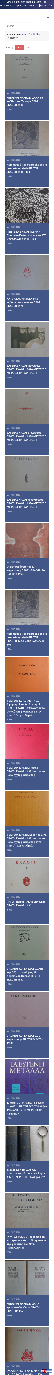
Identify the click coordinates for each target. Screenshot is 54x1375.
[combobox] (19, 26)
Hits (28, 47)
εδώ (50, 5)
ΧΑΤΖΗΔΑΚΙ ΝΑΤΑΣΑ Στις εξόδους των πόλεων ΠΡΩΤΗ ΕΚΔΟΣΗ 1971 (24, 304)
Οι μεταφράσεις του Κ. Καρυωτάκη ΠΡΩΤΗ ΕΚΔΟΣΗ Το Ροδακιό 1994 (26, 575)
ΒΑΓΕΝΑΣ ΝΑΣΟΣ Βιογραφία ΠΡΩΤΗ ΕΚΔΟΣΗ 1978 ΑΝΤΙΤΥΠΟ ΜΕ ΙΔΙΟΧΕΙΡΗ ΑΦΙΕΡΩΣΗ (26, 439)
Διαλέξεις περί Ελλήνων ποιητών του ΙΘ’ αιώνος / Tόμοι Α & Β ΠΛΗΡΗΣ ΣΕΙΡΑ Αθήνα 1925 (26, 1184)
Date (19, 47)
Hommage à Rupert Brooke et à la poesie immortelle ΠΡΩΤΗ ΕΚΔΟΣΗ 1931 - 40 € (27, 169)
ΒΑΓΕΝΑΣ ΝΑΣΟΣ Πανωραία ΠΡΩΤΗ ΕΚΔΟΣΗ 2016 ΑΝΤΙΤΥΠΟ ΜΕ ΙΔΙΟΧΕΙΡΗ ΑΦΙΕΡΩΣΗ (26, 372)
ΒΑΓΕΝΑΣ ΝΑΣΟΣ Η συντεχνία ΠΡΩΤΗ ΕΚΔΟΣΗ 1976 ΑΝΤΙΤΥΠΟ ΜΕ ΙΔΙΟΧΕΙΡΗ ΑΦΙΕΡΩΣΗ (26, 507)
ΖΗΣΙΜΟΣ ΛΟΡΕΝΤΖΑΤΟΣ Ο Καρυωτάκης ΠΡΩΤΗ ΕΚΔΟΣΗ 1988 (25, 1048)
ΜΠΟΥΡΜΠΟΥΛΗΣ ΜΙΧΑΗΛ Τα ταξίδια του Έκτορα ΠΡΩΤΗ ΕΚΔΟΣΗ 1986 (25, 101)
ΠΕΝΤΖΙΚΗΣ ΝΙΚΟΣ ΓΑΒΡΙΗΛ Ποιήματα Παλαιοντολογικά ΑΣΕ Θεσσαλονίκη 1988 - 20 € (26, 236)
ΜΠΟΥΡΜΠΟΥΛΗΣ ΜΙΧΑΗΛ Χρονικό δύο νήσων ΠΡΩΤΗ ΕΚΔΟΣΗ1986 (23, 1319)
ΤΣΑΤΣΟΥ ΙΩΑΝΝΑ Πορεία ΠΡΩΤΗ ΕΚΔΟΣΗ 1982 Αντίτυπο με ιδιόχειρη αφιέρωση (26, 778)
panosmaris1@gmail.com (27, 1)
